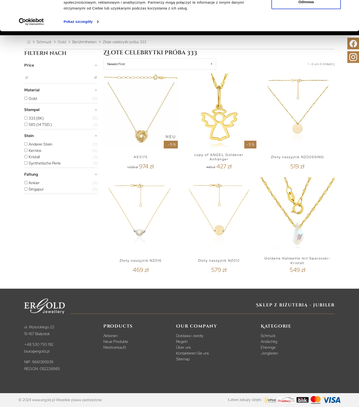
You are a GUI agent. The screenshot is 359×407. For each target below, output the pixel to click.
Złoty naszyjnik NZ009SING (297, 157)
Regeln (182, 341)
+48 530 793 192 (38, 344)
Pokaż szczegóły (78, 48)
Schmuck (268, 335)
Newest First (116, 64)
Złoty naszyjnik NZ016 (141, 260)
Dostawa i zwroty (190, 335)
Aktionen (110, 335)
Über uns (183, 347)
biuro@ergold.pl (36, 351)
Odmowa (306, 29)
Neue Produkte (115, 341)
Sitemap (183, 359)
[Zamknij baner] (351, 7)
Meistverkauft (114, 347)
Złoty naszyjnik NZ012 (219, 260)
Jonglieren (269, 353)
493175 (141, 157)
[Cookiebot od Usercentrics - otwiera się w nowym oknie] (31, 48)
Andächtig (269, 341)
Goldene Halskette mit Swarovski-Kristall (297, 260)
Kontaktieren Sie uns (192, 353)
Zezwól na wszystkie (306, 13)
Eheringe (268, 347)
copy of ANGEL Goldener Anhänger (219, 157)
